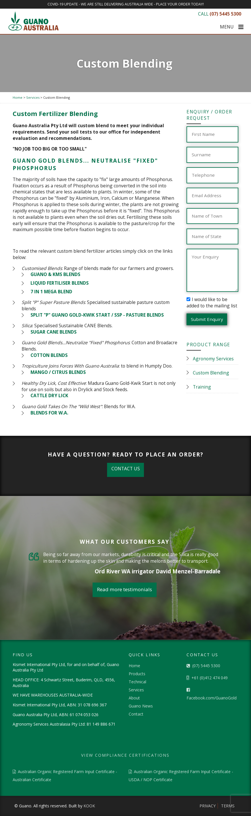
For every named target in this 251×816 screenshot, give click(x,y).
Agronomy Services (213, 358)
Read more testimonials (124, 589)
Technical (137, 681)
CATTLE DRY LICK (49, 395)
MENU (232, 27)
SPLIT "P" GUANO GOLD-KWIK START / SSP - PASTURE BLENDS (97, 315)
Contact (136, 714)
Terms (228, 806)
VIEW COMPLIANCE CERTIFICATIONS (125, 755)
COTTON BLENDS (49, 355)
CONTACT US (125, 468)
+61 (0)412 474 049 (207, 677)
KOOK (89, 806)
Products (137, 673)
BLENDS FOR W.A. (49, 413)
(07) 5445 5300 (203, 665)
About (134, 698)
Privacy (207, 806)
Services (136, 690)
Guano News (141, 706)
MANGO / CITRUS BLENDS (58, 372)
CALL (219, 14)
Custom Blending (211, 373)
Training (202, 387)
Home (134, 665)
